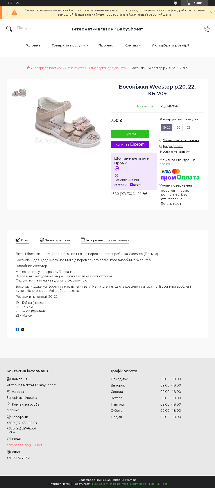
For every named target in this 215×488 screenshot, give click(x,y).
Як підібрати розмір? (170, 45)
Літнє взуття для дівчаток (107, 68)
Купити (130, 134)
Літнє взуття (74, 68)
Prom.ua (130, 479)
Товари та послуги (68, 45)
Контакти (132, 45)
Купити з (130, 144)
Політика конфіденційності (149, 483)
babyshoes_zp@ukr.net (24, 445)
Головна (33, 45)
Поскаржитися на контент (110, 483)
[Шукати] (9, 29)
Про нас (105, 45)
